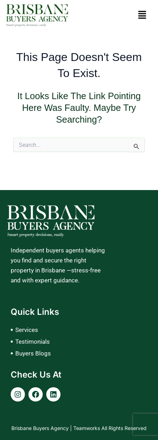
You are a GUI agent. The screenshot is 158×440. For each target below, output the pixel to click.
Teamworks (87, 428)
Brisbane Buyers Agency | (42, 428)
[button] (142, 15)
